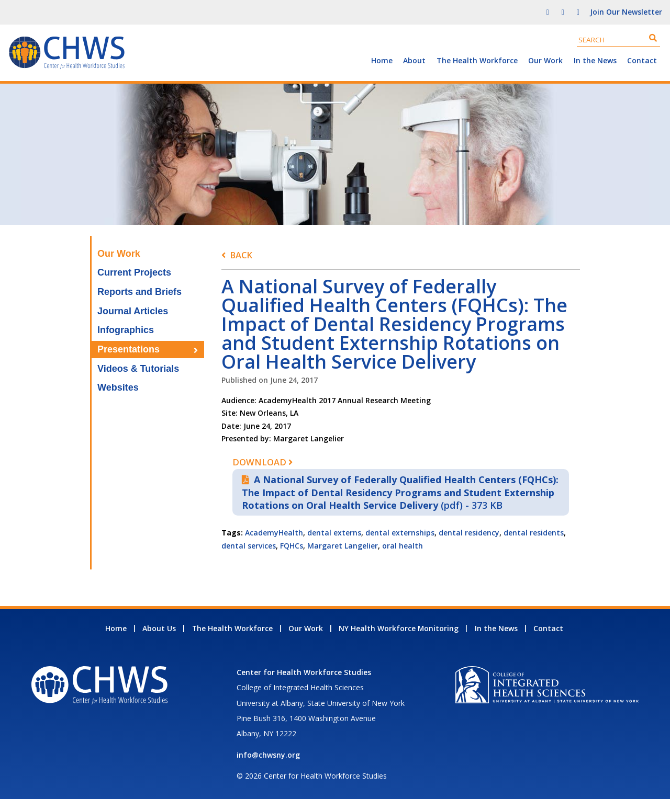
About (414, 60)
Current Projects (134, 272)
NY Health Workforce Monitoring (399, 628)
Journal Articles (132, 311)
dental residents (534, 533)
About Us (159, 628)
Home (382, 60)
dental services (248, 546)
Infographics (125, 330)
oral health (402, 546)
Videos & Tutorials (138, 368)
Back (241, 255)
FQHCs (291, 546)
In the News (595, 60)
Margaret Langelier (342, 546)
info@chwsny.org (268, 755)
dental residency (469, 533)
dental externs (334, 533)
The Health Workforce (477, 60)
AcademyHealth (274, 533)
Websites (118, 387)
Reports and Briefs (139, 292)
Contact (642, 60)
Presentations (128, 349)
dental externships (399, 533)
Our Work (545, 60)
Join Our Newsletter (626, 12)
